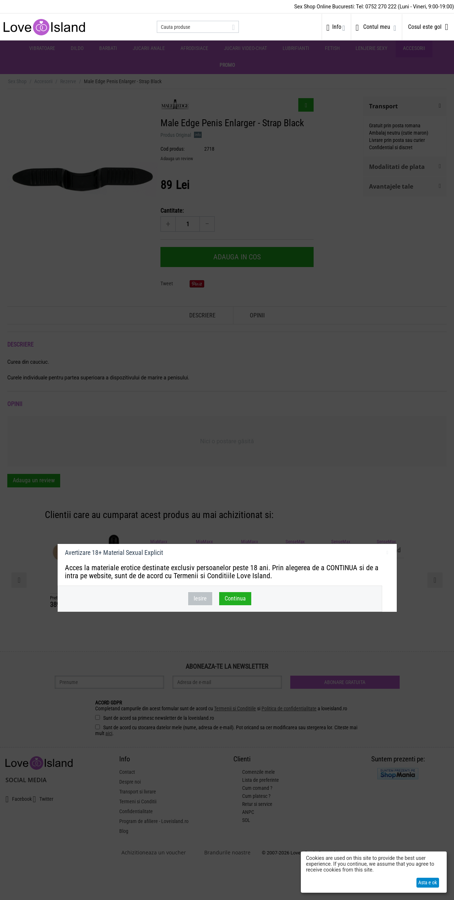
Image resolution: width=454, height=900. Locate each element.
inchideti (387, 553)
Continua (235, 598)
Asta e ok (427, 882)
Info (336, 26)
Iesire (200, 598)
